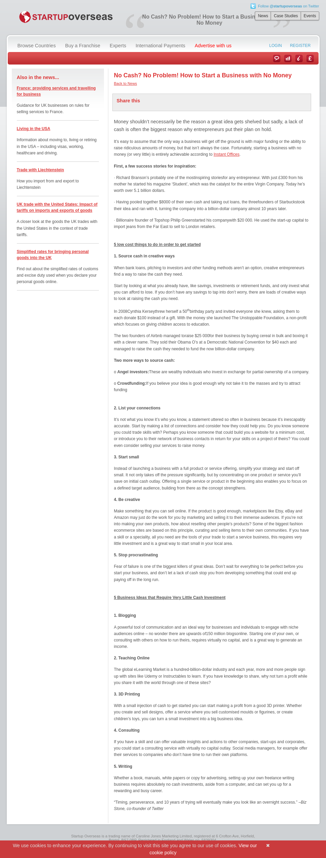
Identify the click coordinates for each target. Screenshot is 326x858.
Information (299, 58)
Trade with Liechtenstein (40, 170)
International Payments (160, 45)
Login (275, 45)
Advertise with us (213, 45)
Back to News (125, 83)
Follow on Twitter (288, 6)
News (263, 16)
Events (310, 16)
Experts (118, 45)
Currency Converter (310, 58)
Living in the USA (33, 128)
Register (300, 45)
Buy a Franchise (82, 45)
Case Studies (286, 16)
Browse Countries (37, 45)
